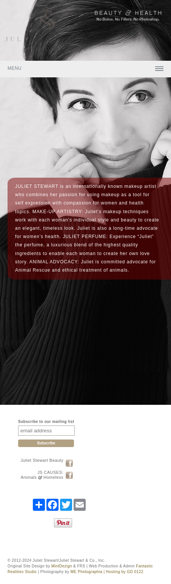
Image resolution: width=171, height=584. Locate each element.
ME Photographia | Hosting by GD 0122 (107, 572)
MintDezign (61, 566)
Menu (15, 68)
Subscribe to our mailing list (46, 422)
